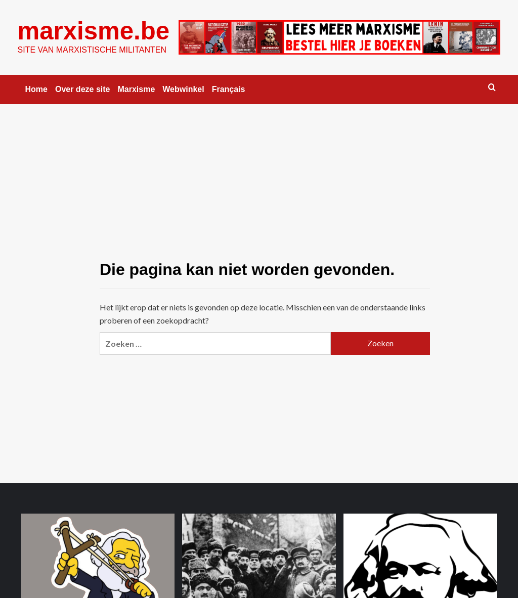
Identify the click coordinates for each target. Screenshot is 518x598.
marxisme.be (93, 30)
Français (228, 89)
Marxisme (136, 89)
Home (36, 89)
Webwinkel (183, 89)
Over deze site (82, 89)
